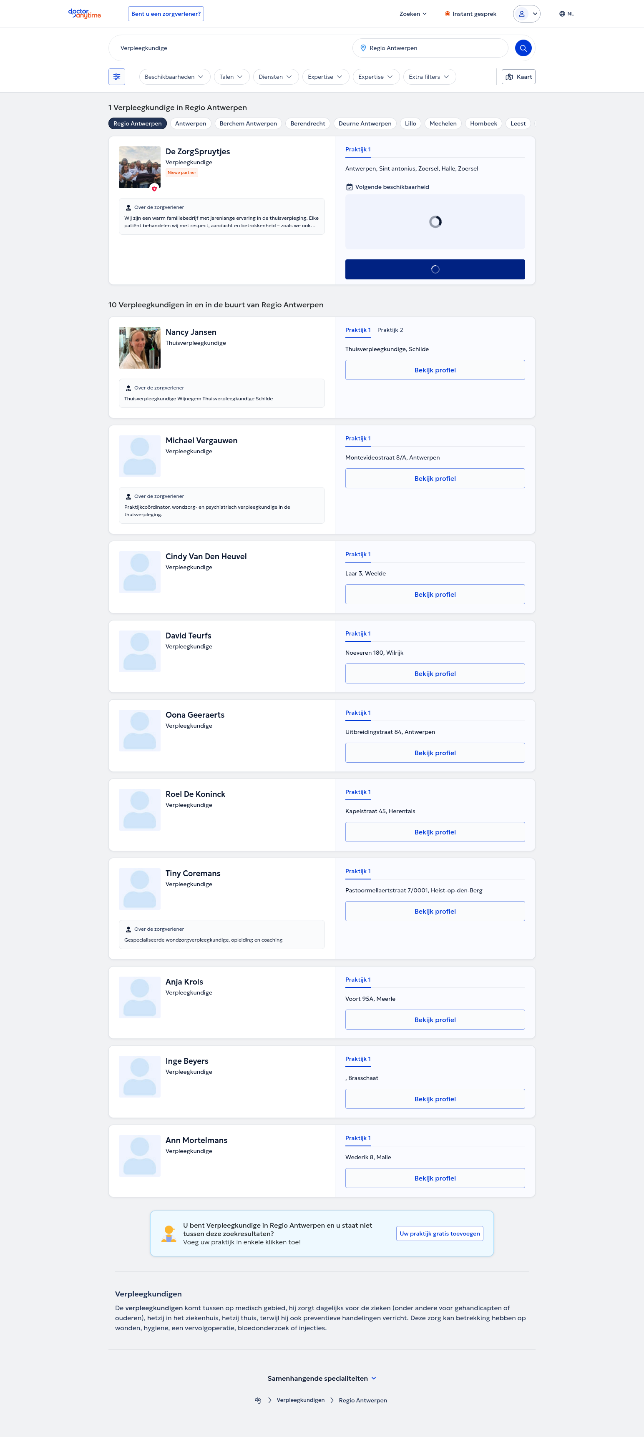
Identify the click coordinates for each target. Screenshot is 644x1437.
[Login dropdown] (527, 14)
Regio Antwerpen (137, 123)
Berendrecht (307, 123)
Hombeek (483, 123)
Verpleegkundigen (300, 1400)
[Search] (523, 48)
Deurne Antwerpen (365, 123)
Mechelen (443, 123)
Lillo (410, 123)
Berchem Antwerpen (248, 123)
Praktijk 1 (358, 149)
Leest (518, 123)
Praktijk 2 (390, 330)
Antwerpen (190, 123)
